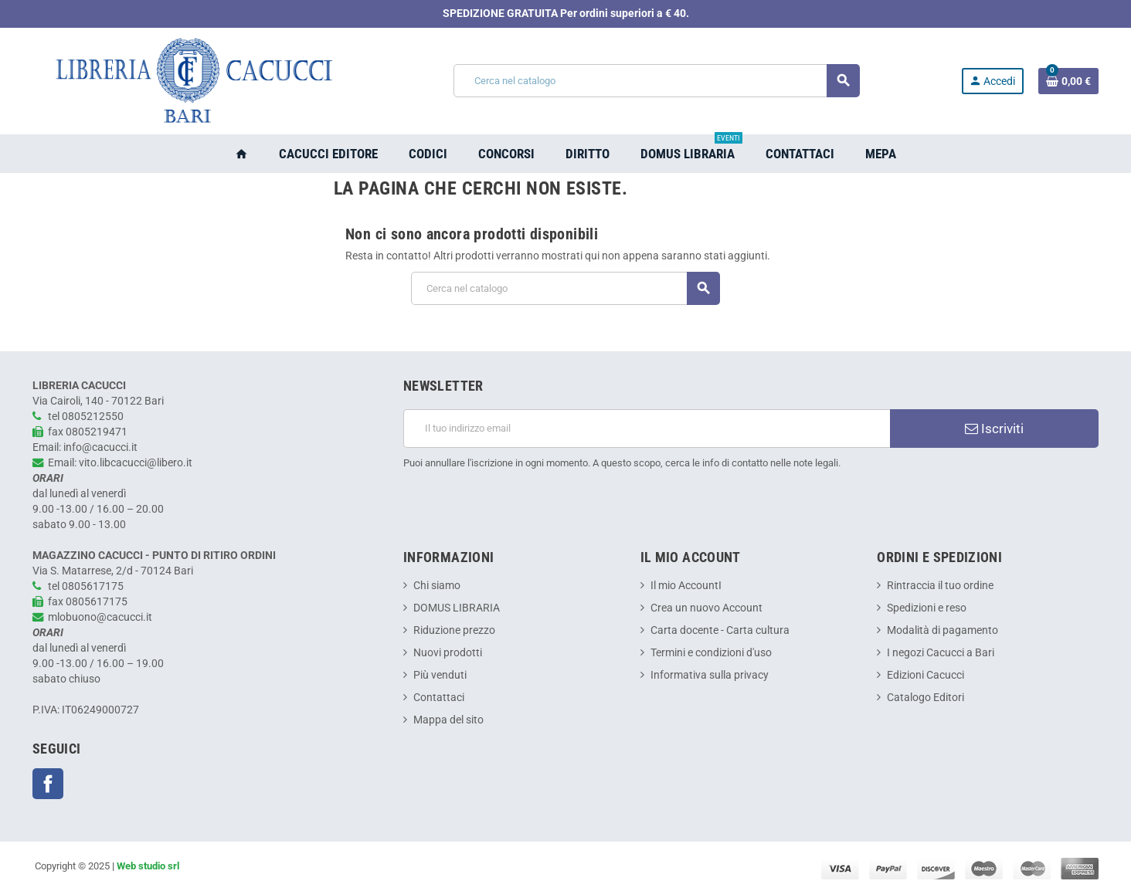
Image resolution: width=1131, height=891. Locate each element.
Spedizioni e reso (926, 608)
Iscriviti (994, 428)
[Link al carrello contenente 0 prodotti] (1068, 81)
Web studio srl (148, 866)
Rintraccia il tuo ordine (940, 585)
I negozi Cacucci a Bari (940, 652)
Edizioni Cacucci (925, 675)
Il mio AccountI (686, 585)
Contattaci (438, 697)
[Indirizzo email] (646, 428)
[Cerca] (656, 80)
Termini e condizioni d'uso (711, 652)
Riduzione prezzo (454, 630)
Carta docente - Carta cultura (720, 630)
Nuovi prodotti (447, 652)
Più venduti (440, 675)
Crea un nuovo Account (706, 608)
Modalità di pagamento (942, 630)
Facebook (47, 783)
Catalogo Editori (925, 697)
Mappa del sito (448, 720)
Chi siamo (436, 585)
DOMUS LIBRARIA (456, 608)
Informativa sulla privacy (709, 675)
